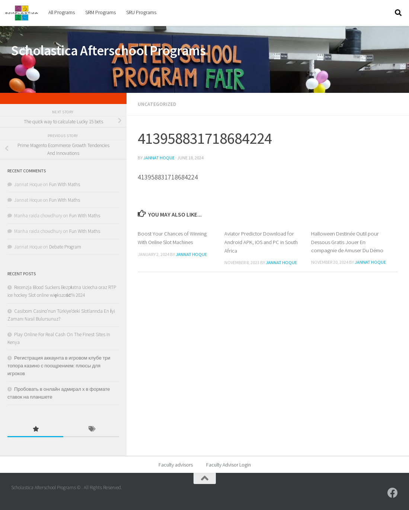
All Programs (61, 12)
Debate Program (65, 247)
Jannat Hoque (159, 157)
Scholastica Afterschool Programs (108, 50)
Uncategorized (157, 104)
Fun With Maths (64, 184)
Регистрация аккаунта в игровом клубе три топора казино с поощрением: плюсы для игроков (59, 366)
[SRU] (392, 493)
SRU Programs (141, 12)
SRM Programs (100, 12)
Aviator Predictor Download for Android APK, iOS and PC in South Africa (262, 241)
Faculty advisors (176, 464)
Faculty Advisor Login (228, 464)
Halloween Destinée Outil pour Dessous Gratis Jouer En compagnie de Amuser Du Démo (347, 241)
